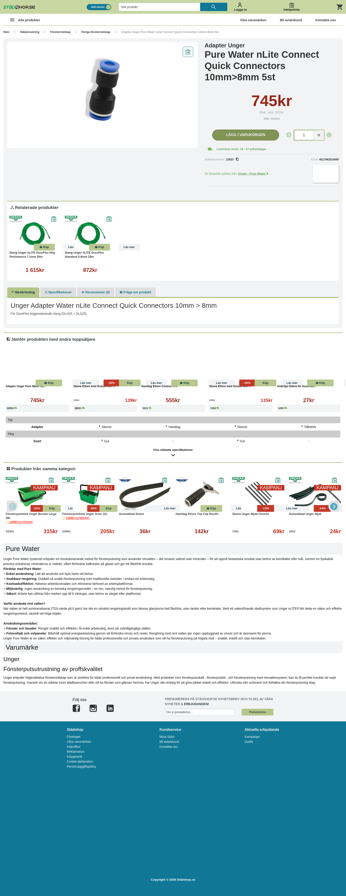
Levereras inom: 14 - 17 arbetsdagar (241, 149)
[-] (289, 135)
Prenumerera (257, 712)
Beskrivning (23, 292)
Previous (12, 506)
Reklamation (75, 751)
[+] (329, 135)
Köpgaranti (74, 756)
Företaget (73, 737)
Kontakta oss (169, 746)
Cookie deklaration (80, 761)
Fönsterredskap (60, 32)
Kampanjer (252, 737)
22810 (232, 159)
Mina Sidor (167, 737)
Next (333, 506)
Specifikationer (58, 292)
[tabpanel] (102, 95)
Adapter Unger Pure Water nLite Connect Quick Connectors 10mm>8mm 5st (170, 32)
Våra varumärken (79, 741)
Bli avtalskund (169, 741)
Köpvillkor (74, 746)
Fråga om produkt (135, 292)
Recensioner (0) (96, 292)
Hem (6, 32)
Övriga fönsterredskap (95, 32)
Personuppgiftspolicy (81, 766)
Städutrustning (29, 32)
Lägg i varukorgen (245, 135)
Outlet (249, 741)
